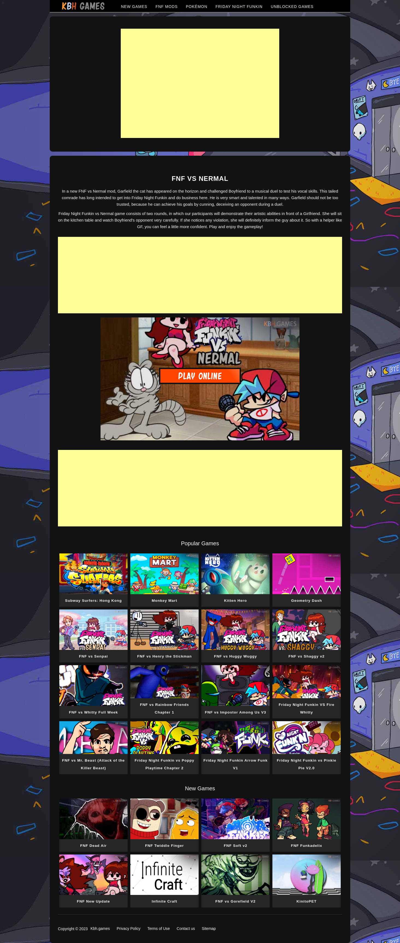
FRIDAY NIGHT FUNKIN (239, 6)
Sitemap (209, 928)
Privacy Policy (128, 928)
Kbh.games (100, 928)
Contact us (186, 928)
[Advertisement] (200, 83)
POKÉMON (196, 6)
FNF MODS (166, 6)
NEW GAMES (134, 6)
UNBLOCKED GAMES (292, 6)
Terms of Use (158, 928)
